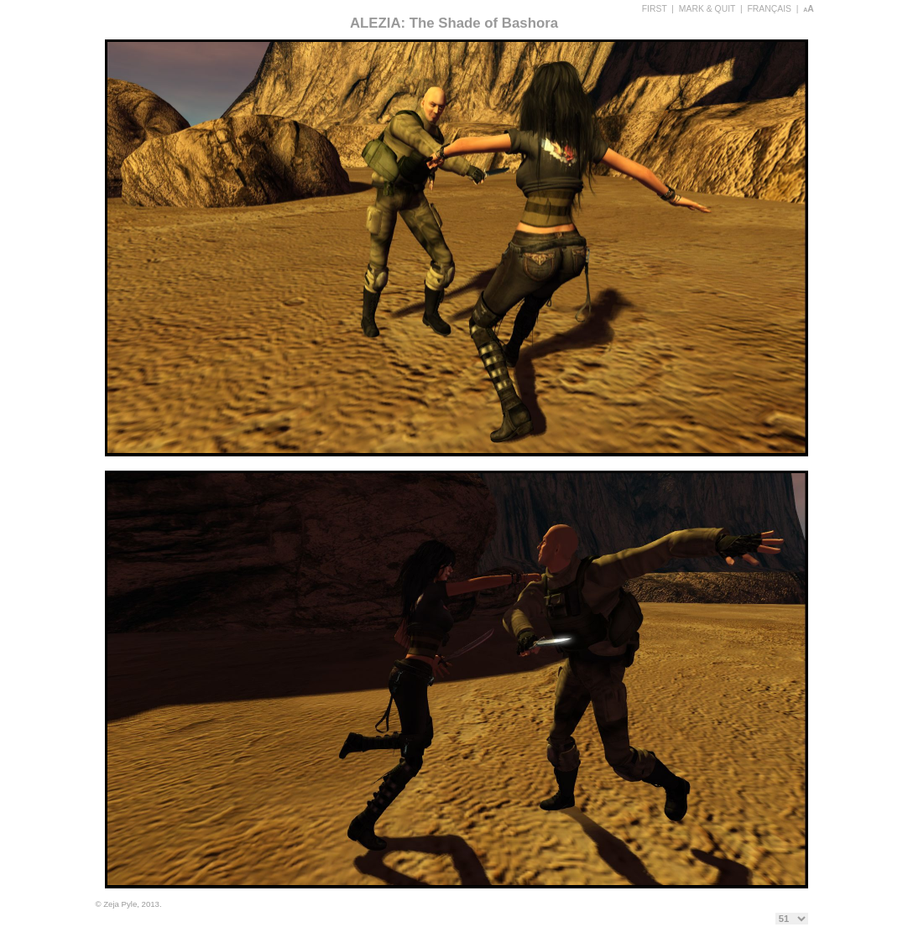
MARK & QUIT (707, 8)
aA (808, 8)
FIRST (654, 8)
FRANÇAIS (769, 8)
